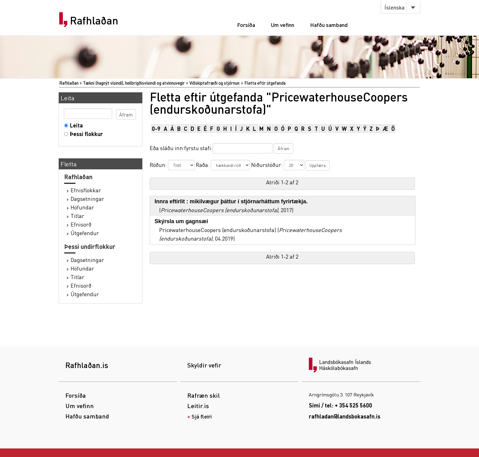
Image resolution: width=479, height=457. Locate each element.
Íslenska (394, 7)
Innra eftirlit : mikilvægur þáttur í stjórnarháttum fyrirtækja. (231, 201)
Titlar (77, 215)
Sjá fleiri (202, 416)
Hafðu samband (329, 24)
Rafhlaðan (94, 20)
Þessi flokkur (85, 133)
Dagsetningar (87, 198)
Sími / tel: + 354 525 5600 (340, 405)
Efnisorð (81, 224)
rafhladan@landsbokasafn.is (344, 416)
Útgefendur (85, 232)
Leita (75, 125)
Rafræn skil (203, 395)
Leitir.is (198, 406)
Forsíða (246, 24)
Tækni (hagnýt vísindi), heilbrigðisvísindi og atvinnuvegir (134, 83)
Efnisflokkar (86, 189)
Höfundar (82, 207)
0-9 (156, 128)
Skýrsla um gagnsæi (181, 221)
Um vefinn (282, 24)
